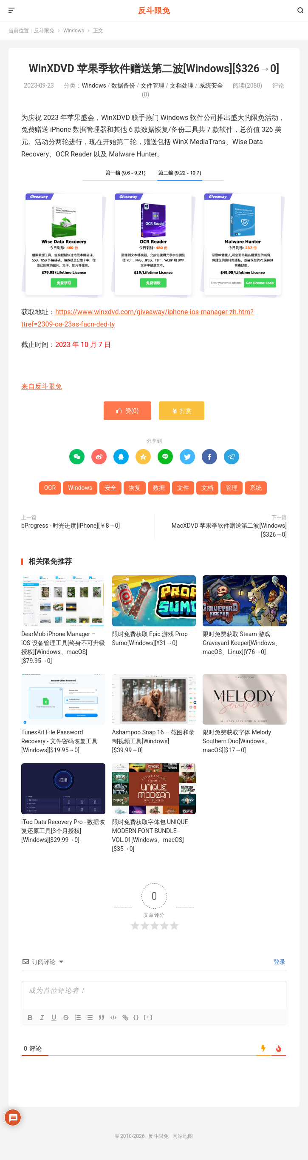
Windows (73, 31)
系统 (256, 487)
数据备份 (123, 85)
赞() (127, 410)
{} (136, 1017)
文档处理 (182, 85)
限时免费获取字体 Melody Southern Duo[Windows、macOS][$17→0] (237, 741)
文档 (207, 487)
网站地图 (182, 1136)
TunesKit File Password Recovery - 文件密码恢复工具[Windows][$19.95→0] (59, 741)
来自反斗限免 (41, 386)
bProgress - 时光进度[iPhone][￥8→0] (70, 525)
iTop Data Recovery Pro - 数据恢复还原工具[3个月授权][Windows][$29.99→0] (63, 831)
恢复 (135, 487)
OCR (50, 487)
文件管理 (152, 85)
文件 (183, 487)
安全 (110, 487)
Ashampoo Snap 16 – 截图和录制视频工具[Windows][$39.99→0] (153, 741)
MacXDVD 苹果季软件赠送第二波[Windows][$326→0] (229, 530)
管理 (231, 487)
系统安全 (211, 85)
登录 (278, 961)
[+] (148, 1017)
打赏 (182, 410)
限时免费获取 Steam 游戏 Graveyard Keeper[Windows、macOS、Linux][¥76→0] (242, 643)
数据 (159, 487)
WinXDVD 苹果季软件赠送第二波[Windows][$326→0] (154, 69)
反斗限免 (154, 10)
